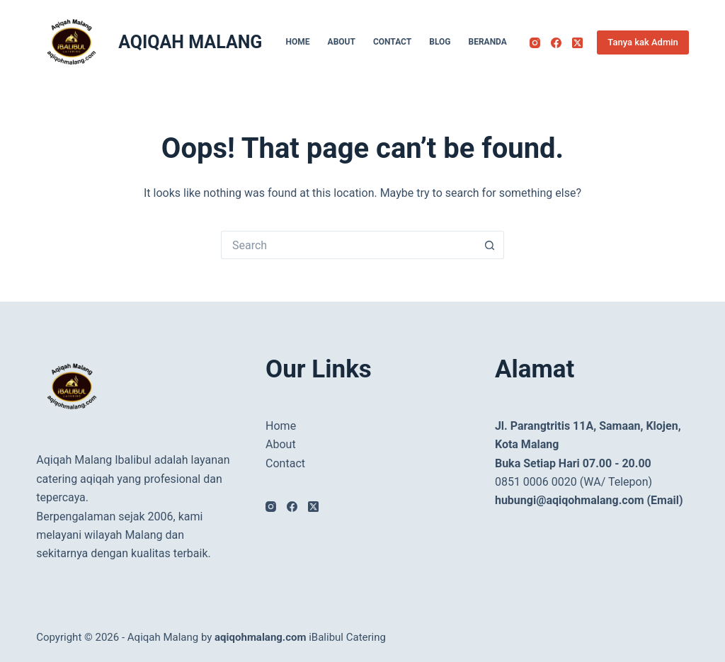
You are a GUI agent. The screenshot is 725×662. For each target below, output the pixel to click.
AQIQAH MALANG (190, 42)
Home (298, 42)
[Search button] (490, 245)
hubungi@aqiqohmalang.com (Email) (589, 500)
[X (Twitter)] (577, 43)
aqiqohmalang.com (260, 637)
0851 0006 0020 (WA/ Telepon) (573, 482)
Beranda (487, 42)
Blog (439, 42)
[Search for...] (348, 245)
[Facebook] (556, 43)
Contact (392, 42)
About (341, 42)
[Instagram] (535, 43)
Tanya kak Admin (642, 42)
